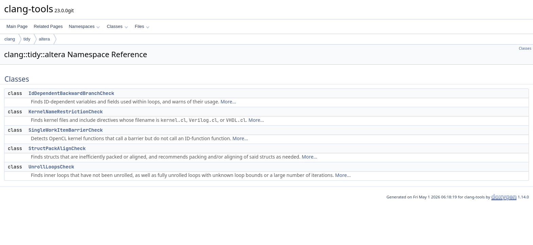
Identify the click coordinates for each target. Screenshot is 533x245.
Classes (117, 26)
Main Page (17, 26)
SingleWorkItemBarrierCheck (66, 130)
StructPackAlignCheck (57, 148)
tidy (26, 39)
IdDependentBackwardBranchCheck (71, 93)
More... (228, 101)
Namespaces (84, 26)
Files (142, 26)
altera (44, 39)
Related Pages (48, 26)
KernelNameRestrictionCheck (66, 112)
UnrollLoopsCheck (51, 167)
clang (9, 39)
